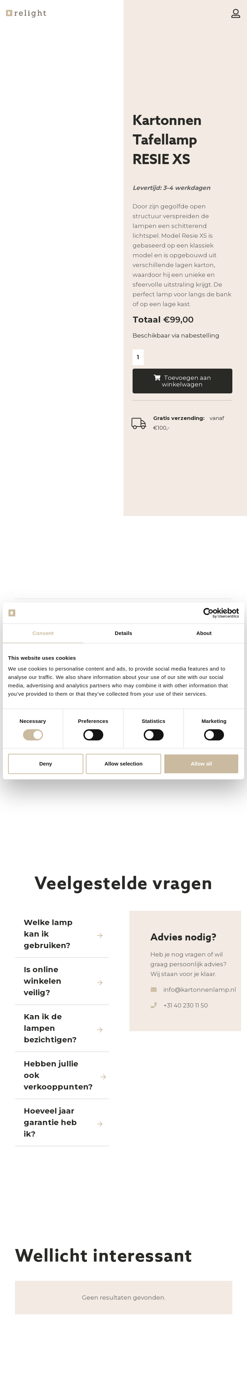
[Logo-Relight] (29, 14)
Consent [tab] (43, 633)
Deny (45, 764)
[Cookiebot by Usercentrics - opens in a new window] (208, 613)
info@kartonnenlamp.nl (199, 1112)
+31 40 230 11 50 (185, 1128)
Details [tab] (123, 633)
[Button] (235, 13)
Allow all (201, 764)
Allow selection (123, 764)
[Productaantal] (138, 357)
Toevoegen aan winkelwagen (186, 382)
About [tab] (204, 633)
